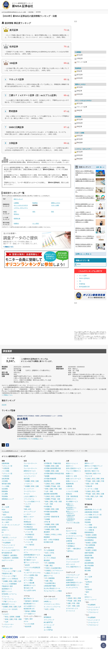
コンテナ (28, 504)
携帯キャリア (89, 463)
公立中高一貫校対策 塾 (51, 517)
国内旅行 (28, 601)
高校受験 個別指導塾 (51, 494)
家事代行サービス (30, 471)
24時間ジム (47, 601)
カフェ (26, 552)
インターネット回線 (91, 489)
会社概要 (22, 637)
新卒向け (71, 551)
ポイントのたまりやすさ (21, 205)
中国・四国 (18, 619)
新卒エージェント (72, 512)
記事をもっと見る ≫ (83, 254)
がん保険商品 (89, 548)
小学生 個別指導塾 (50, 527)
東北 (6, 617)
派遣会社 (69, 494)
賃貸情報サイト (7, 589)
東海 (10, 581)
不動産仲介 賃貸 (7, 586)
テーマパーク (70, 611)
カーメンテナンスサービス (33, 550)
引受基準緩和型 (91, 537)
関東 (79, 598)
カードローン (6, 535)
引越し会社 (27, 509)
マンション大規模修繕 (9, 584)
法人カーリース (71, 531)
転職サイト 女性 (71, 476)
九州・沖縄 (49, 491)
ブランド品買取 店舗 (31, 575)
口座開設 (16, 203)
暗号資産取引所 (84, 287)
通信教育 (47, 532)
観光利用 (28, 626)
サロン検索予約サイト (73, 567)
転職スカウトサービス (73, 478)
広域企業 (89, 486)
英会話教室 (47, 555)
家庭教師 (47, 537)
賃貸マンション (7, 591)
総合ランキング (18, 199)
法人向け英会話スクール (52, 588)
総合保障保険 (89, 563)
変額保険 (88, 568)
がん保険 (5, 494)
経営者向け (71, 543)
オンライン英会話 (50, 558)
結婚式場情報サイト (73, 585)
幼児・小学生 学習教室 (51, 539)
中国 (102, 481)
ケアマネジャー (58, 570)
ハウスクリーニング (30, 473)
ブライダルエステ (72, 559)
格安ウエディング (72, 577)
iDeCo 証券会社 (84, 278)
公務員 (47, 573)
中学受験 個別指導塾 (51, 511)
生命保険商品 (89, 540)
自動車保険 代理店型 (92, 512)
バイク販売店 (28, 537)
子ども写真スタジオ (30, 557)
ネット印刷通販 (71, 533)
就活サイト (70, 466)
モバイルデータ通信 (91, 468)
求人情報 (75, 637)
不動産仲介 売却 (7, 568)
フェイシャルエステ (73, 562)
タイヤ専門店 (48, 630)
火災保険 (5, 481)
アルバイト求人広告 (73, 523)
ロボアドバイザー (8, 560)
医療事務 (52, 563)
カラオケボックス (72, 608)
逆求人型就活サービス (73, 468)
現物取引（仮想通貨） (10, 555)
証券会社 (6, 512)
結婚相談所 (70, 580)
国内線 (27, 611)
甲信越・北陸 (55, 486)
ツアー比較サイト (30, 614)
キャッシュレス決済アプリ (11, 550)
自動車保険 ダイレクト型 (93, 509)
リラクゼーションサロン (52, 604)
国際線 (33, 611)
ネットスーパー (29, 489)
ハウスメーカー (8, 624)
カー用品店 (47, 627)
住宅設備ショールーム (9, 594)
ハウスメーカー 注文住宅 (9, 609)
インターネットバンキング (11, 525)
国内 (26, 619)
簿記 (51, 565)
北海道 (47, 484)
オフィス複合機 (29, 583)
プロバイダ (88, 476)
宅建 (46, 565)
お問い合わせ (54, 637)
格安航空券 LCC (29, 609)
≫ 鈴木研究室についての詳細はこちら (30, 439)
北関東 (12, 617)
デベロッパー (7, 627)
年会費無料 (7, 542)
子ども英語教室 (49, 550)
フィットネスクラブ (50, 599)
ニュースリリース (31, 637)
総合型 (27, 565)
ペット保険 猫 (89, 530)
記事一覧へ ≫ (100, 167)
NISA (3, 509)
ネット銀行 (5, 522)
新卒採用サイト (71, 508)
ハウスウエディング (73, 575)
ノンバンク (13, 537)
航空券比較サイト (30, 603)
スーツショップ (49, 625)
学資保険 (5, 496)
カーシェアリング (30, 511)
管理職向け (71, 546)
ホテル (26, 621)
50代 (52, 211)
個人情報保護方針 (43, 637)
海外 (31, 619)
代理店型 (6, 468)
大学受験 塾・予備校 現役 (52, 463)
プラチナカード (93, 612)
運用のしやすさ (55, 203)
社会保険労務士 (56, 568)
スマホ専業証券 (7, 517)
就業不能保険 (89, 553)
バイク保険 (5, 471)
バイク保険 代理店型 (92, 517)
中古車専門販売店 (31, 529)
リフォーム (5, 596)
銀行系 (5, 537)
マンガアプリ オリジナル (32, 573)
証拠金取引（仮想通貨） (11, 558)
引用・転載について (65, 637)
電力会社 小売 (28, 588)
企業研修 (69, 541)
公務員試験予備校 (50, 586)
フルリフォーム (8, 599)
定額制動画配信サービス (32, 555)
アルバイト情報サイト (73, 471)
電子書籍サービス (30, 560)
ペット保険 (5, 486)
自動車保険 (5, 463)
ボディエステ (70, 564)
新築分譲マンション (8, 604)
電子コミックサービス (31, 562)
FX (80, 281)
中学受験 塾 (48, 506)
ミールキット (28, 484)
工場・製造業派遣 (72, 496)
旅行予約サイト (29, 598)
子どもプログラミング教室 (53, 591)
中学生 (53, 534)
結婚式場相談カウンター (74, 582)
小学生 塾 (47, 522)
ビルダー (6, 614)
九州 (19, 581)
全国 (78, 606)
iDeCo (87, 587)
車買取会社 (27, 522)
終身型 (88, 535)
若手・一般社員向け (74, 548)
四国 (87, 484)
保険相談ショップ (8, 499)
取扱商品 (35, 203)
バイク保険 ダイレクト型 (93, 514)
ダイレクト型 (7, 466)
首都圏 (5, 581)
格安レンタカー (29, 517)
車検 (25, 547)
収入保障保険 (90, 545)
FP (46, 563)
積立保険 (88, 570)
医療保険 (5, 491)
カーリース (27, 519)
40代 (33, 211)
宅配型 (27, 506)
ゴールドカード (8, 548)
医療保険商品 (89, 532)
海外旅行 (36, 601)
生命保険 (5, 489)
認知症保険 (88, 555)
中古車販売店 (28, 527)
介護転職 (69, 486)
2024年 (4, 405)
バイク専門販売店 (31, 539)
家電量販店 (47, 617)
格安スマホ (97, 473)
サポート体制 (55, 205)
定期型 (94, 535)
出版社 (27, 570)
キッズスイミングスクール (52, 606)
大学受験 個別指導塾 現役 (52, 468)
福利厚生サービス (30, 585)
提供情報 (78, 117)
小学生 (59, 534)
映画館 (68, 596)
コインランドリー (30, 476)
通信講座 (47, 560)
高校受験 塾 (48, 481)
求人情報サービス (72, 501)
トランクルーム (29, 499)
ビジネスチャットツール (74, 536)
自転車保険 (5, 478)
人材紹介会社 (70, 516)
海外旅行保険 (6, 484)
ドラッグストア (49, 620)
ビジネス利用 (29, 624)
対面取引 (16, 223)
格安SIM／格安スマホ (92, 471)
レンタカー (27, 514)
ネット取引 (35, 223)
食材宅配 (27, 478)
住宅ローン (5, 530)
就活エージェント (72, 463)
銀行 (4, 514)
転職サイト (70, 473)
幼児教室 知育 (48, 542)
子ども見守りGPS (30, 590)
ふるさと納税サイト (30, 496)
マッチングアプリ (72, 587)
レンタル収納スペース (32, 501)
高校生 (47, 534)
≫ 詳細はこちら (7, 395)
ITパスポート (55, 573)
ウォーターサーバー (30, 463)
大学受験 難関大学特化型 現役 (54, 473)
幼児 (46, 553)
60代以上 (16, 214)
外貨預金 (82, 284)
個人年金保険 (89, 565)
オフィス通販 (28, 580)
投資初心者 (17, 218)
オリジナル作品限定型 (32, 567)
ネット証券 (83, 275)
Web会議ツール (71, 538)
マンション (7, 571)
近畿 (15, 581)
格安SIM (89, 473)
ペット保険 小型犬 (91, 527)
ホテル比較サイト (30, 606)
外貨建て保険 (89, 558)
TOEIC (47, 568)
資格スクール (48, 575)
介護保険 (88, 560)
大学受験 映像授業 (50, 478)
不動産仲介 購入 (7, 573)
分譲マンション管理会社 (10, 578)
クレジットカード (8, 540)
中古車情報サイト (30, 524)
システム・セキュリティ (21, 208)
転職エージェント (72, 481)
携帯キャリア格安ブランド (94, 466)
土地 (19, 571)
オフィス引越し (29, 578)
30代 (15, 211)
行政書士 (48, 570)
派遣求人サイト (71, 499)
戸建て (14, 571)
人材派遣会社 (70, 519)
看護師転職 (70, 484)
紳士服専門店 (48, 622)
